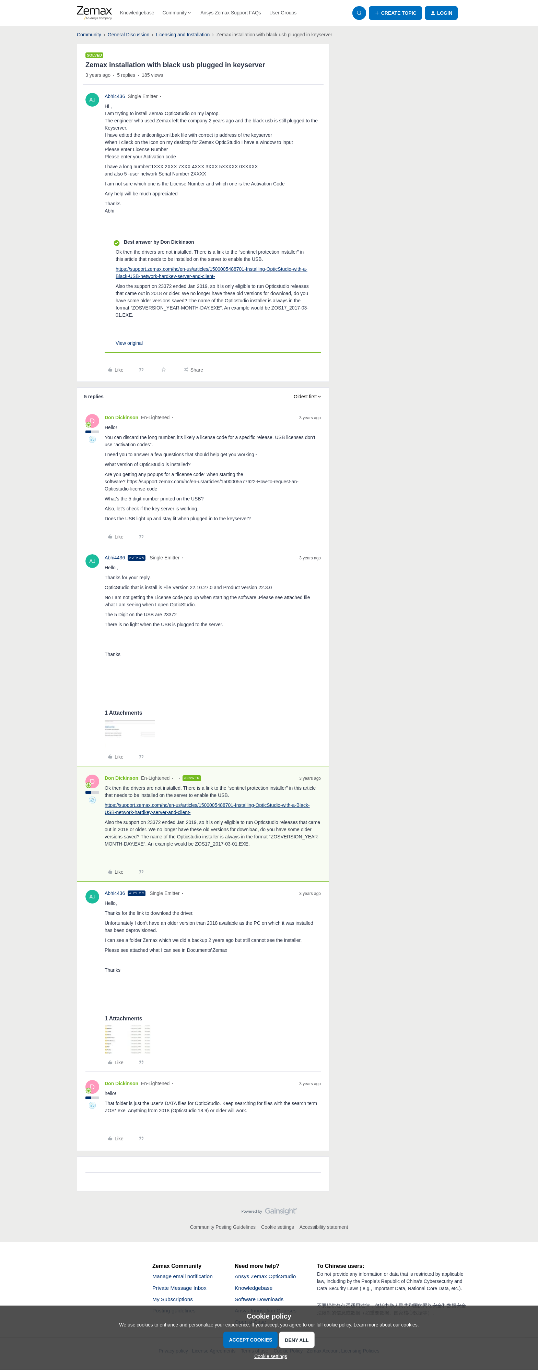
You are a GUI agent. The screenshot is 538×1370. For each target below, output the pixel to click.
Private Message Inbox (180, 1288)
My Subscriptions (173, 1299)
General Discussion (128, 34)
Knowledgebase (137, 12)
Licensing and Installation (183, 34)
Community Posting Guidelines (223, 1227)
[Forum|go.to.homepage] (94, 13)
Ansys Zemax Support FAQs (230, 12)
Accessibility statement (324, 1227)
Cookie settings (277, 1227)
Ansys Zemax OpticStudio (266, 1276)
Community (89, 34)
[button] (395, 13)
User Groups (282, 12)
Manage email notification (183, 1276)
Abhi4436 (115, 96)
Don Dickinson (121, 417)
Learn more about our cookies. (386, 1324)
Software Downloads (260, 1299)
